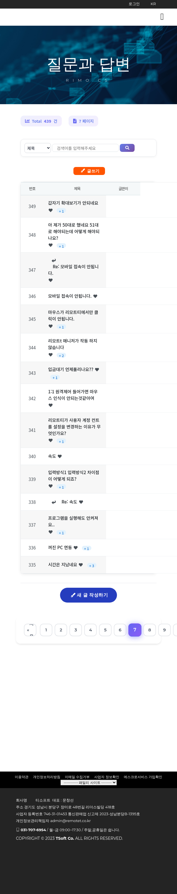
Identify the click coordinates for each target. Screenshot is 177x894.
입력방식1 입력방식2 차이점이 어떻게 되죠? (73, 475)
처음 (31, 630)
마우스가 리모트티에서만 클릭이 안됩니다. (73, 315)
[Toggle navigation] (162, 16)
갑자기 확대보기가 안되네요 (73, 203)
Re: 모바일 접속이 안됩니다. (73, 269)
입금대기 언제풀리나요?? (70, 369)
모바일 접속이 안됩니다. (70, 296)
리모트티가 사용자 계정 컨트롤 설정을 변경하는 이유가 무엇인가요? (74, 426)
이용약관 (21, 777)
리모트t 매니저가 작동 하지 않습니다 (72, 343)
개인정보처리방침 (46, 777)
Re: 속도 (67, 501)
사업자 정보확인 (106, 777)
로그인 (134, 3)
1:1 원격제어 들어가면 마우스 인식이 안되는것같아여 (73, 394)
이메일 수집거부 (77, 777)
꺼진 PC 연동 (60, 547)
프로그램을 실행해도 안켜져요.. (73, 521)
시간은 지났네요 (62, 564)
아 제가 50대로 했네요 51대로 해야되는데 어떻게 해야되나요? (73, 231)
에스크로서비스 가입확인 (143, 777)
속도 (52, 456)
